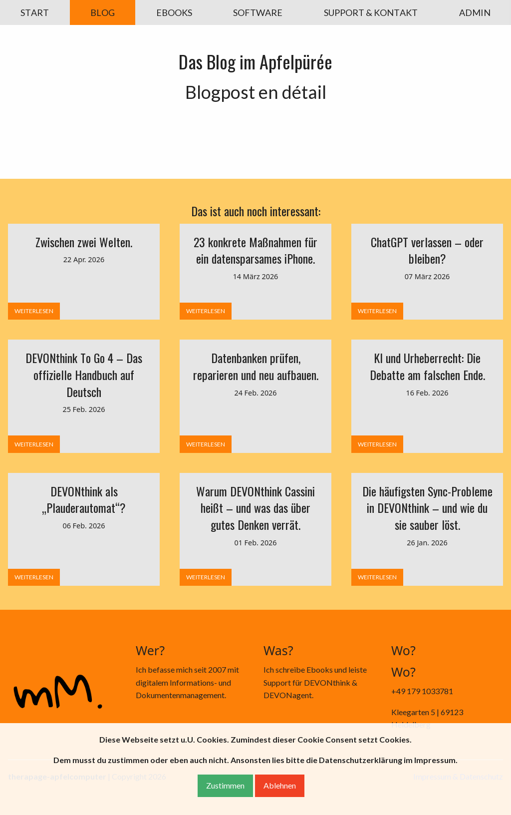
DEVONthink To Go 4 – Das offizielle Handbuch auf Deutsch (83, 374)
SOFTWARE (257, 12)
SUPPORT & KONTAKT (371, 12)
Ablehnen (279, 785)
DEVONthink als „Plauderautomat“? (84, 499)
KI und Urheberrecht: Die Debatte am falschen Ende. (427, 366)
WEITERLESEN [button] (33, 311)
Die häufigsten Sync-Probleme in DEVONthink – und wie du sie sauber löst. (427, 507)
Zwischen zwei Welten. (83, 242)
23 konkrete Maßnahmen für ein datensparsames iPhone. (255, 250)
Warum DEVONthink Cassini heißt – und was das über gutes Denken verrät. (255, 507)
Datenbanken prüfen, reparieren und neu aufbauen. (255, 366)
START (34, 12)
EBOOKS (174, 12)
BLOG (102, 12)
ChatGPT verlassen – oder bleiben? (427, 250)
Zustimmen (225, 785)
